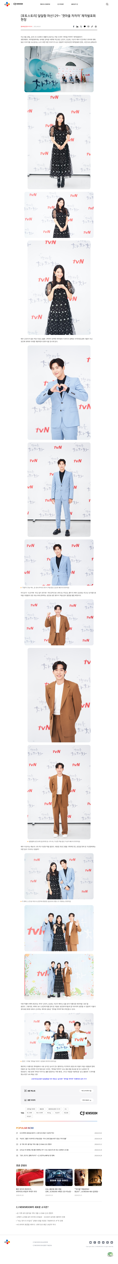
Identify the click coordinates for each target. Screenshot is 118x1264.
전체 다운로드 (85, 1100)
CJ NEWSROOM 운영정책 (40, 1242)
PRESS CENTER (45, 4)
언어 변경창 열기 (112, 4)
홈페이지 (111, 1242)
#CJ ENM (29, 1113)
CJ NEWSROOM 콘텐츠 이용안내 (42, 1245)
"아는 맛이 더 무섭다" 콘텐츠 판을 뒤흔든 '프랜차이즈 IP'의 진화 (40, 1220)
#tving (49, 1113)
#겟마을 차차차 (31, 1109)
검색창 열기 (107, 4)
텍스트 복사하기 (86, 1091)
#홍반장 (42, 1109)
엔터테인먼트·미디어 (26, 26)
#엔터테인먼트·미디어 (54, 1109)
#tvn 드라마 (39, 1113)
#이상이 (29, 1116)
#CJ (66, 1109)
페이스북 (94, 1242)
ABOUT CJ (74, 4)
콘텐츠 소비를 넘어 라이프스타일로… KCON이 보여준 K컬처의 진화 (41, 1217)
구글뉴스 (107, 1242)
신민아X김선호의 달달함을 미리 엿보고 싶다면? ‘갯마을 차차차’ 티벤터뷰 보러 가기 (59, 1079)
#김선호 (66, 1113)
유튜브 (90, 1242)
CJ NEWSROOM (7, 4)
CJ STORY (60, 4)
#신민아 (57, 1113)
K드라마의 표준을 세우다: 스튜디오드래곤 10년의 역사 (36, 1224)
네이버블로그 (103, 1242)
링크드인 (99, 1242)
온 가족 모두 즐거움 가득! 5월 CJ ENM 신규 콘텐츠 (35, 1213)
